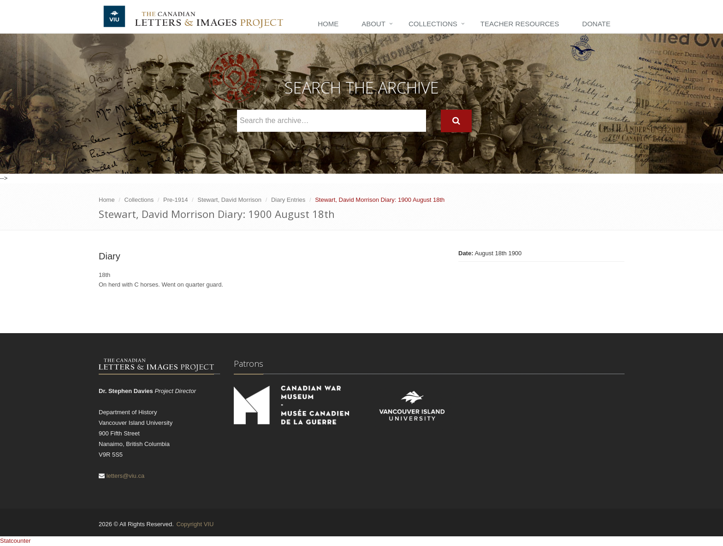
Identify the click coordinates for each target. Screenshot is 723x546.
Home (328, 24)
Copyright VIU (194, 524)
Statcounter (15, 540)
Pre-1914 (175, 199)
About (373, 24)
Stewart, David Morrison (229, 199)
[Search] (456, 121)
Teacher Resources (519, 24)
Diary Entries (288, 199)
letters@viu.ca (126, 475)
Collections (433, 24)
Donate (596, 24)
